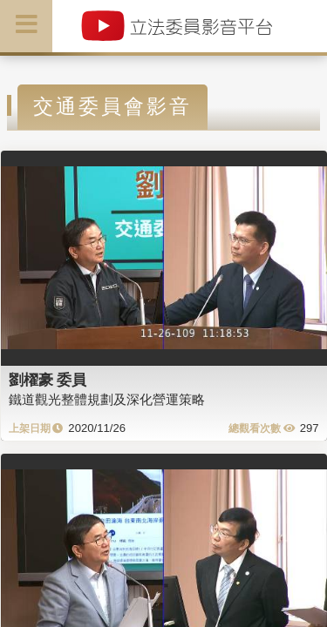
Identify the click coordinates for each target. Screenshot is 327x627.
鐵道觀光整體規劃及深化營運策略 (107, 399)
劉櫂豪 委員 (48, 380)
